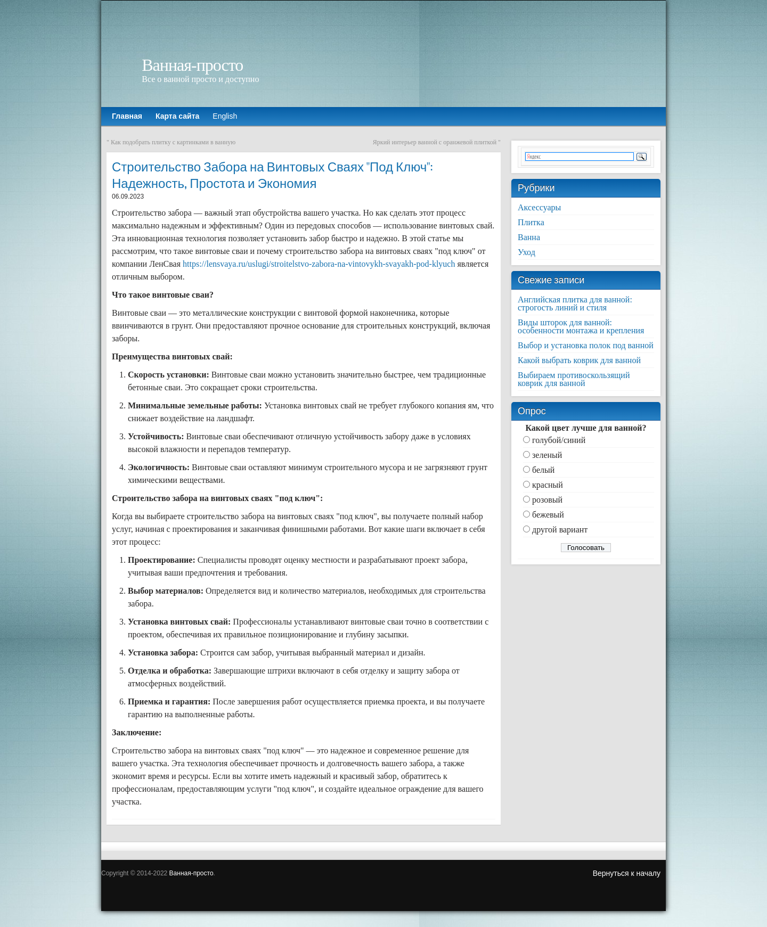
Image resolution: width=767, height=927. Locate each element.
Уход (526, 252)
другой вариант (560, 529)
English (225, 116)
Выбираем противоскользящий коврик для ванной (574, 379)
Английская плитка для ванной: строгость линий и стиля (575, 303)
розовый (547, 499)
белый (543, 469)
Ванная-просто (192, 65)
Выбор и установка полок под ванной (586, 345)
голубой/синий (558, 440)
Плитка (531, 222)
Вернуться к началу (626, 873)
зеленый (547, 455)
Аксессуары (539, 207)
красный (547, 484)
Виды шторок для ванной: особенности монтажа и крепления (581, 326)
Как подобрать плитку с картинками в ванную (173, 142)
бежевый (548, 514)
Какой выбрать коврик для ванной (579, 360)
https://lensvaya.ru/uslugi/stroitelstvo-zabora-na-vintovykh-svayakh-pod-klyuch (319, 263)
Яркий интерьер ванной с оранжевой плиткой (434, 142)
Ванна (529, 237)
